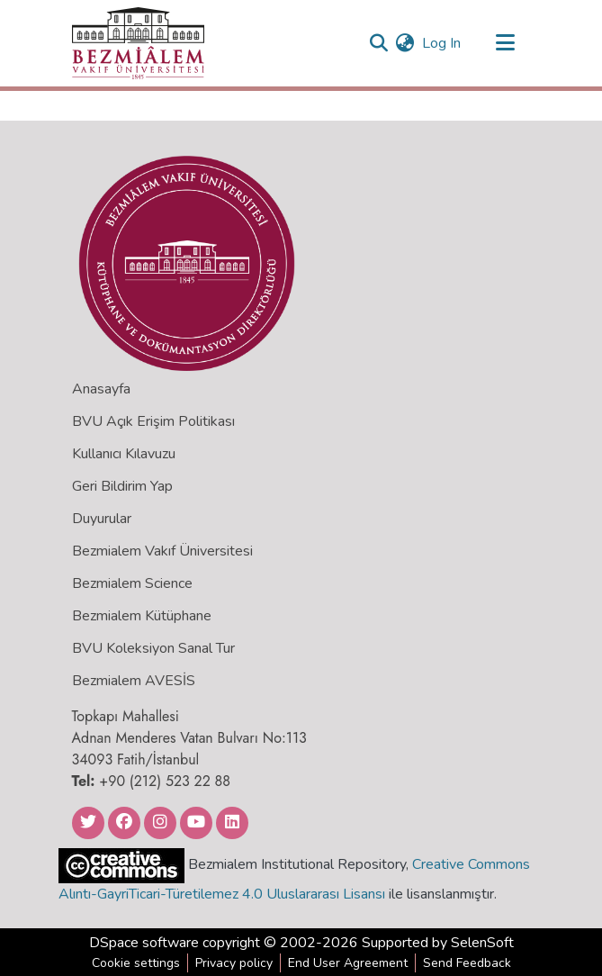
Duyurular (101, 518)
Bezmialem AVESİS (133, 680)
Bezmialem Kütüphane (141, 616)
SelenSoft (482, 943)
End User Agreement (348, 962)
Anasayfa (101, 389)
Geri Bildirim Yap (122, 486)
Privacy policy (234, 962)
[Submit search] (379, 43)
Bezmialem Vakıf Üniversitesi (162, 551)
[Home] (138, 43)
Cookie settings (136, 962)
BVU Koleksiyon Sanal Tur (153, 648)
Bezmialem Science (132, 583)
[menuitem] (405, 43)
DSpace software (144, 943)
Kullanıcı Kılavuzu (123, 454)
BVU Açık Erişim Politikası (153, 421)
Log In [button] (442, 43)
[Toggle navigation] (506, 43)
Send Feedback (467, 962)
